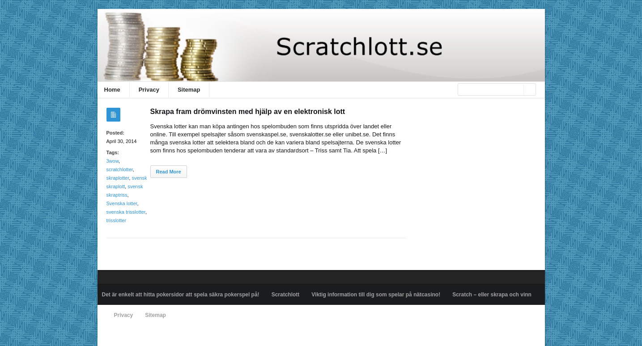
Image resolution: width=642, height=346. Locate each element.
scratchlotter (119, 169)
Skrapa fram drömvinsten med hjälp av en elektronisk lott (247, 111)
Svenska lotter (121, 203)
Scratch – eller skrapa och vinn (491, 294)
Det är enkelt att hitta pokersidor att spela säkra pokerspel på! (180, 294)
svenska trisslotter (125, 212)
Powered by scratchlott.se (132, 336)
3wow (112, 161)
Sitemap (189, 89)
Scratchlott (286, 294)
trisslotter (116, 220)
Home (112, 89)
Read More (168, 171)
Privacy (149, 89)
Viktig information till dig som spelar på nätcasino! (375, 294)
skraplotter (117, 178)
